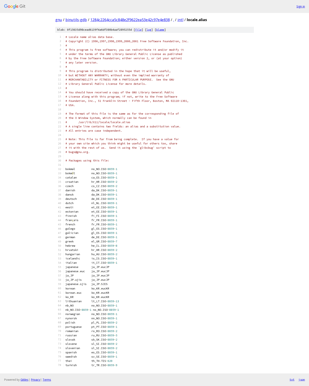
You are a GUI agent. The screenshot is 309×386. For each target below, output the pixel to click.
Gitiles (24, 380)
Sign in (300, 6)
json (301, 379)
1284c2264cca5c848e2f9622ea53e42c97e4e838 (130, 19)
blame (160, 29)
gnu (58, 19)
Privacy (35, 380)
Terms (47, 380)
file (138, 29)
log (148, 29)
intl (180, 19)
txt (292, 379)
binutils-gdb (76, 19)
